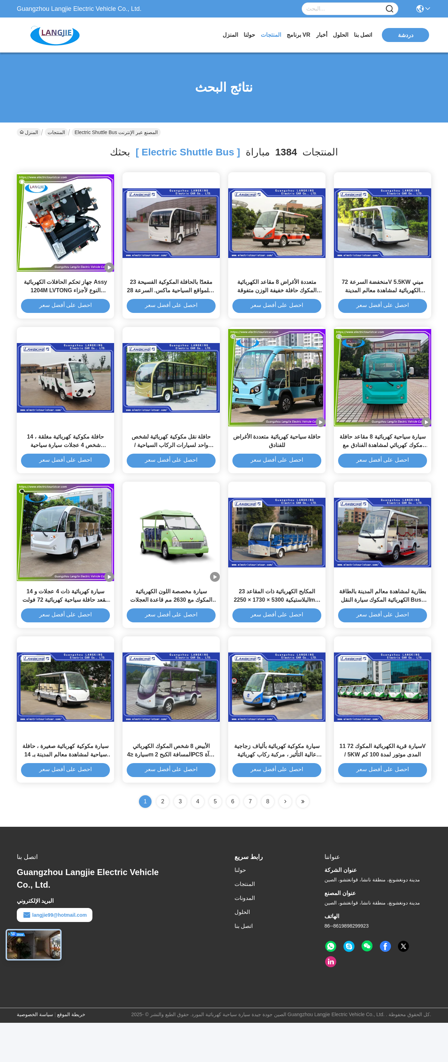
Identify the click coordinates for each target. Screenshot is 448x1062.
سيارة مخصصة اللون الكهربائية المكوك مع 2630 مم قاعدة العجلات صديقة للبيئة (171, 629)
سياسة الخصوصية (35, 1053)
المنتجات (271, 35)
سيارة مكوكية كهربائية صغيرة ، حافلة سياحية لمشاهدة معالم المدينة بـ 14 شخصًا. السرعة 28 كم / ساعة (65, 793)
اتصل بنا (363, 35)
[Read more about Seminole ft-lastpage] (302, 840)
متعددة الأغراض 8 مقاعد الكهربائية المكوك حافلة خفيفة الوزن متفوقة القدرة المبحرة (277, 300)
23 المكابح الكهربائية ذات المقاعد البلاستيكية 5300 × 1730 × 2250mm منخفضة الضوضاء (277, 629)
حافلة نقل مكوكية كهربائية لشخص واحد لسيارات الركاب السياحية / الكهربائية (171, 464)
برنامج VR (298, 35)
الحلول (340, 35)
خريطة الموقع (71, 1053)
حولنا (249, 35)
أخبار (321, 35)
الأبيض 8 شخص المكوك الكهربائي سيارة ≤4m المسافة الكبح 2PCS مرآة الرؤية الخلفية (171, 793)
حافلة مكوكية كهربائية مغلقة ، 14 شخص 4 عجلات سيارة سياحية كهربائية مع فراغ (65, 464)
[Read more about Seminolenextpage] (285, 840)
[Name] (389, 9)
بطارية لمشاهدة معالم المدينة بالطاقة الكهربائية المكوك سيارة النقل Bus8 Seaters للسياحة (382, 629)
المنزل (230, 35)
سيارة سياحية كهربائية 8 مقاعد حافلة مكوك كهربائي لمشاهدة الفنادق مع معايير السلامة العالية (382, 464)
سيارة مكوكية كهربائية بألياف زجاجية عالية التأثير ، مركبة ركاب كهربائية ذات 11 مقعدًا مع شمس (277, 793)
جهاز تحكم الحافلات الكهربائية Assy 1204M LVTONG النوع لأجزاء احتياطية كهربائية (65, 300)
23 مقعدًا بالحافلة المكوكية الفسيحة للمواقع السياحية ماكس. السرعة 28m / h (171, 300)
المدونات (244, 937)
